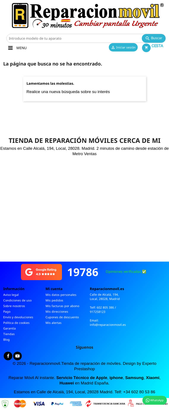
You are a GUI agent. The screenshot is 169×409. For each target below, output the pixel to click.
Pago (6, 311)
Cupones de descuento (62, 317)
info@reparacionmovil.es (108, 325)
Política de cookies (16, 323)
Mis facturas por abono (62, 306)
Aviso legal (11, 295)
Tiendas (9, 334)
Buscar (153, 38)
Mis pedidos (54, 300)
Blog (6, 339)
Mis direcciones (57, 311)
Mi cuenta (54, 288)
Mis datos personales (61, 295)
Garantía (9, 328)
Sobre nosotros (14, 306)
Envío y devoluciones (18, 317)
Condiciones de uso (17, 300)
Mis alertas (54, 323)
